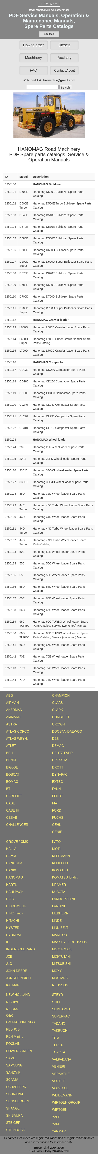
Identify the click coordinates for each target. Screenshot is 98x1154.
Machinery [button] (33, 58)
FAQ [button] (33, 70)
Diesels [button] (64, 45)
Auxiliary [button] (64, 58)
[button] (49, 34)
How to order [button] (33, 45)
